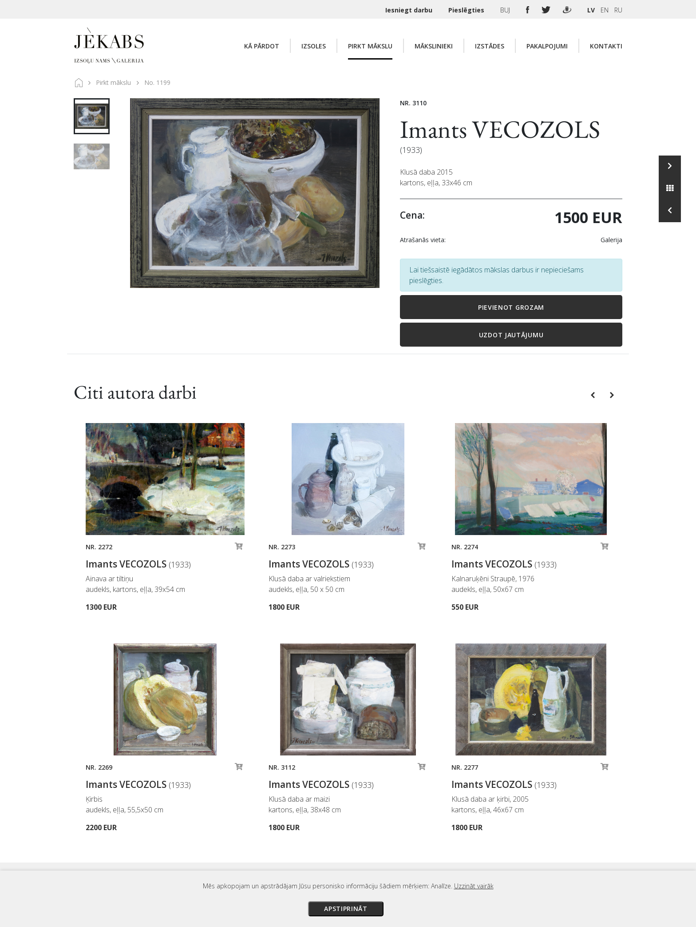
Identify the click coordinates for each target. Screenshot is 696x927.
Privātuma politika (429, 839)
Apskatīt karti (204, 811)
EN (605, 10)
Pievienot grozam (511, 307)
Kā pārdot (261, 46)
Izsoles (313, 46)
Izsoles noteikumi (429, 789)
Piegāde (414, 814)
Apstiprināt (346, 908)
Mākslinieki (434, 46)
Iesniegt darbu (409, 10)
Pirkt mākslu (370, 46)
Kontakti (606, 46)
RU (618, 10)
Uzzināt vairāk (474, 886)
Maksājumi (418, 802)
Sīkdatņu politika (427, 851)
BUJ (506, 10)
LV (591, 10)
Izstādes (489, 46)
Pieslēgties (467, 10)
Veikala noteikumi (428, 826)
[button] (593, 394)
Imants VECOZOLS (500, 129)
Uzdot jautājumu (511, 335)
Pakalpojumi (547, 46)
